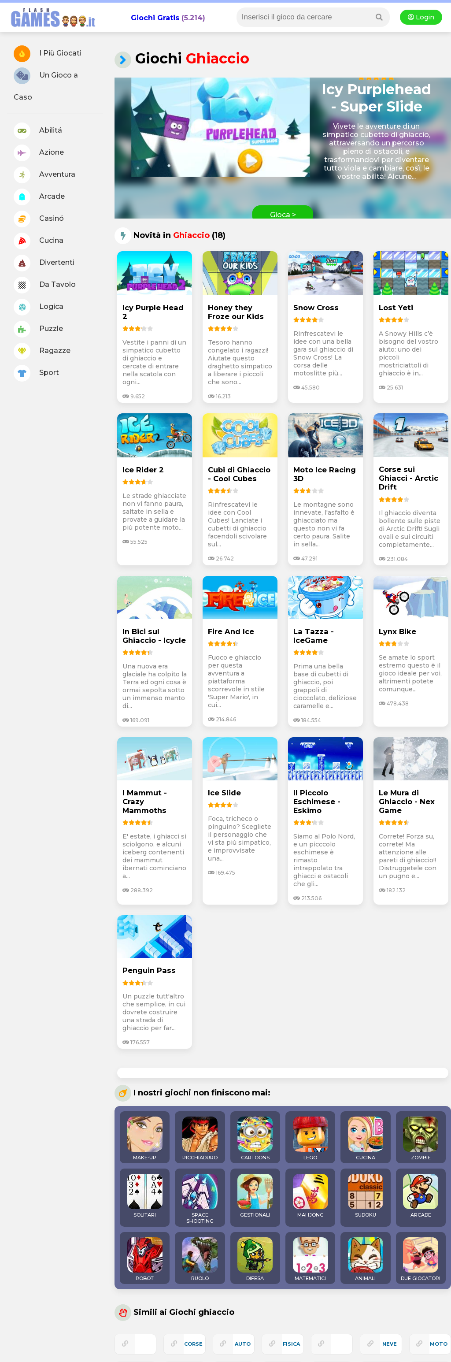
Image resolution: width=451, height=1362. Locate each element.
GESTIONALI (255, 1196)
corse (193, 1344)
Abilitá (38, 130)
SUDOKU (365, 1196)
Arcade (39, 197)
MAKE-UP (145, 1139)
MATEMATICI (310, 1259)
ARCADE (420, 1196)
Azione (39, 153)
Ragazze (42, 351)
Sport (36, 373)
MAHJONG (310, 1196)
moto (438, 1344)
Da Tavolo (45, 285)
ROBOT (145, 1259)
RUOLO (200, 1259)
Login (421, 17)
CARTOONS (255, 1139)
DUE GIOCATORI (420, 1259)
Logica (38, 307)
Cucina (38, 241)
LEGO (310, 1139)
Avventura (44, 175)
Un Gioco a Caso (46, 84)
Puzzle (38, 329)
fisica (291, 1344)
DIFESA (255, 1259)
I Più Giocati (47, 53)
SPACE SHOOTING (200, 1199)
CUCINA (365, 1139)
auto (243, 1344)
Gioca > (283, 215)
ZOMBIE (420, 1139)
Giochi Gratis (155, 18)
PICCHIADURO (200, 1139)
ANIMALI (365, 1259)
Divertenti (44, 263)
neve (389, 1344)
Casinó (39, 219)
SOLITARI (145, 1196)
